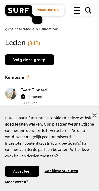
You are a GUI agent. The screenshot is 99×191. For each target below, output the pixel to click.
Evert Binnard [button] (34, 90)
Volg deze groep (29, 60)
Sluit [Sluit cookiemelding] (94, 115)
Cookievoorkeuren (61, 170)
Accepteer (22, 171)
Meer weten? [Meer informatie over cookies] (16, 181)
